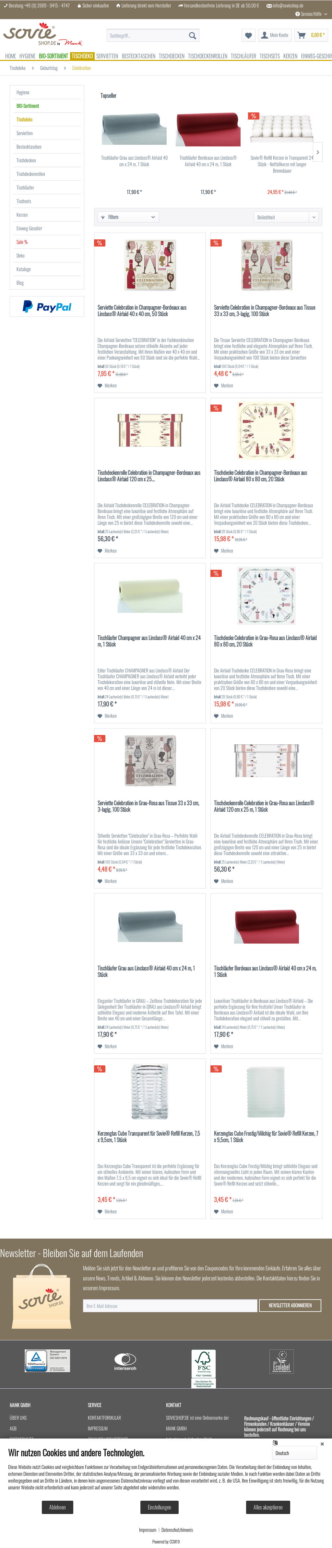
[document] (166, 1473)
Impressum (147, 1530)
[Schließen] (322, 1443)
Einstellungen (159, 1507)
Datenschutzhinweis (177, 1530)
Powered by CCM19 (166, 1541)
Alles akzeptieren (268, 1507)
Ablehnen (57, 1507)
